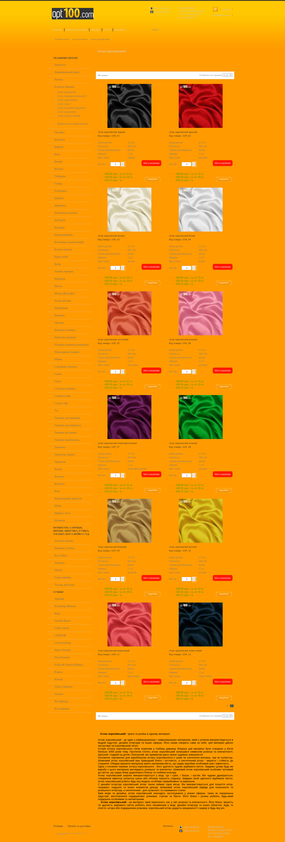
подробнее (153, 179)
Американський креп (66, 72)
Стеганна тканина (64, 388)
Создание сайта (62, 833)
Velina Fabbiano (63, 686)
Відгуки (95, 29)
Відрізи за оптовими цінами (72, 123)
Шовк (57, 505)
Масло (58, 286)
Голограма (60, 190)
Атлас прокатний (66, 111)
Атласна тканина (80, 39)
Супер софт (61, 403)
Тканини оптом (62, 39)
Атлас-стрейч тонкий (68, 115)
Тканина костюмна (65, 432)
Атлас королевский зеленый (183, 443)
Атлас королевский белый (182, 235)
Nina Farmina (62, 657)
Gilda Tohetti (61, 628)
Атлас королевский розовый (183, 339)
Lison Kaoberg (62, 642)
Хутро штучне (62, 300)
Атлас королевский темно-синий (185, 650)
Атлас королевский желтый (183, 546)
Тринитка (60, 447)
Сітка (57, 381)
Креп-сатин (61, 256)
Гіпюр (58, 183)
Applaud (59, 598)
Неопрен (59, 315)
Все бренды (61, 701)
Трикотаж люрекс (64, 454)
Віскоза (58, 168)
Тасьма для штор (64, 584)
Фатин (58, 469)
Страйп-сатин (62, 395)
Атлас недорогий (66, 91)
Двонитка (60, 205)
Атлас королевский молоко (111, 235)
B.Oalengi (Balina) (65, 606)
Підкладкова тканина (66, 352)
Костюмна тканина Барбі (69, 242)
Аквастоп (60, 64)
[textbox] (115, 164)
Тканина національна (66, 439)
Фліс (57, 491)
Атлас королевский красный (183, 132)
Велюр (58, 161)
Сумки (58, 591)
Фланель (59, 476)
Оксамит (59, 132)
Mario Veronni (62, 650)
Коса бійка (60, 555)
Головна (57, 29)
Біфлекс (59, 146)
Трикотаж (60, 461)
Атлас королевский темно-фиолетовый (117, 443)
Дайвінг (59, 198)
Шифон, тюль (62, 513)
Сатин (58, 374)
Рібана (58, 359)
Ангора (58, 79)
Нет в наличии (151, 163)
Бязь (57, 154)
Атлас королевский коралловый (113, 650)
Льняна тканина (63, 271)
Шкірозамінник (63, 234)
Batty (57, 613)
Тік (56, 410)
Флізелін (59, 483)
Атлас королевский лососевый (113, 339)
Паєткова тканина (64, 330)
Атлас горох (63, 103)
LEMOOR (60, 635)
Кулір (57, 264)
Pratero (58, 672)
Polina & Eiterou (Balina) (68, 664)
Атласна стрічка (63, 540)
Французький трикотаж (68, 498)
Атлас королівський (100, 39)
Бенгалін (59, 139)
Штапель (59, 520)
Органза (59, 322)
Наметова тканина (65, 337)
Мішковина (61, 308)
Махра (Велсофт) (64, 293)
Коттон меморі (63, 249)
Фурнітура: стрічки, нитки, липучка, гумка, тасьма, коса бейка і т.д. (71, 530)
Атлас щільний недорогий (71, 107)
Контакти (120, 29)
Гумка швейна (62, 577)
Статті (107, 29)
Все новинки (61, 708)
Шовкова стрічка (64, 548)
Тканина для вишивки (67, 417)
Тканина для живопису (67, 425)
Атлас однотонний (67, 99)
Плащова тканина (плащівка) (71, 344)
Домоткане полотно (66, 212)
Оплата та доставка (76, 29)
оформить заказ (221, 14)
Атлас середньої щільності (71, 95)
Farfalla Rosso (62, 620)
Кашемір (59, 227)
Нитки (58, 570)
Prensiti (58, 679)
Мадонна (59, 278)
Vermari (58, 694)
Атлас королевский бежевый (112, 546)
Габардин (60, 176)
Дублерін (59, 220)
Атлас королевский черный (111, 132)
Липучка (59, 562)
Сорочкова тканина (65, 366)
